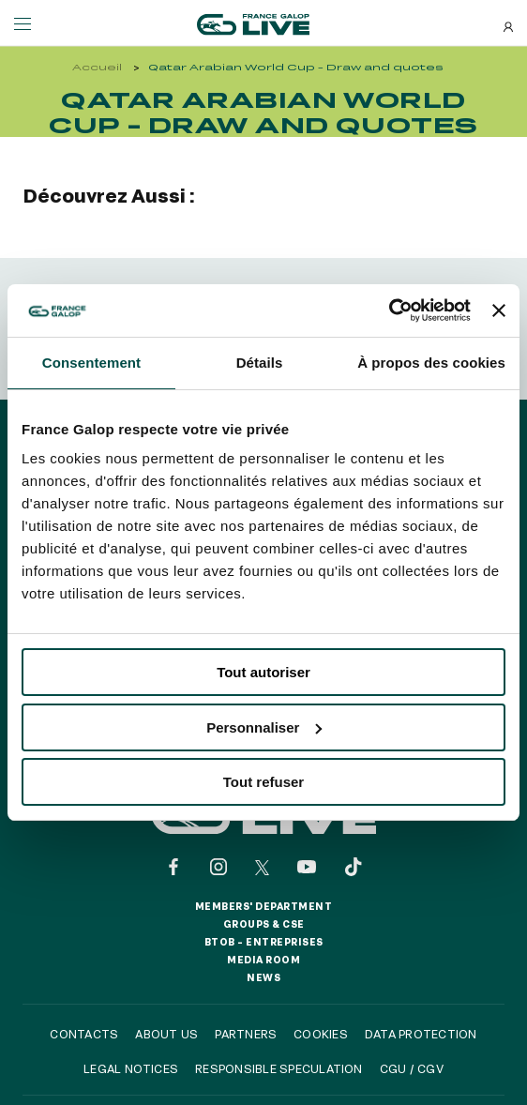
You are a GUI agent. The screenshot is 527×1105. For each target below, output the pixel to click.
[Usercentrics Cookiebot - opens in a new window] (389, 310)
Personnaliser (264, 727)
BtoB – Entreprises (264, 941)
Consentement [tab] (91, 363)
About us (166, 1033)
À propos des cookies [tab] (431, 363)
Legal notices (130, 1068)
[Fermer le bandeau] (498, 310)
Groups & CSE (264, 924)
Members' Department (264, 906)
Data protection (421, 1033)
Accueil (97, 67)
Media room (263, 959)
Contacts (84, 1033)
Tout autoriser (263, 672)
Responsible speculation (279, 1068)
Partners (246, 1033)
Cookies (321, 1033)
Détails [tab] (259, 363)
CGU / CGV (412, 1068)
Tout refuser (263, 782)
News (263, 977)
